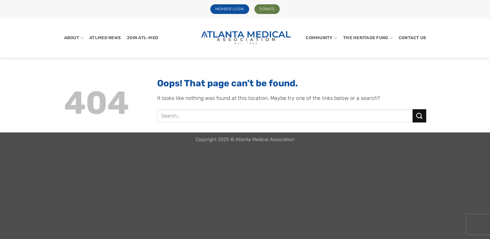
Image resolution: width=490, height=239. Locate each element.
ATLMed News (105, 37)
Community (321, 38)
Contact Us (412, 37)
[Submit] (419, 115)
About (74, 38)
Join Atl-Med (142, 37)
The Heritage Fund (368, 38)
